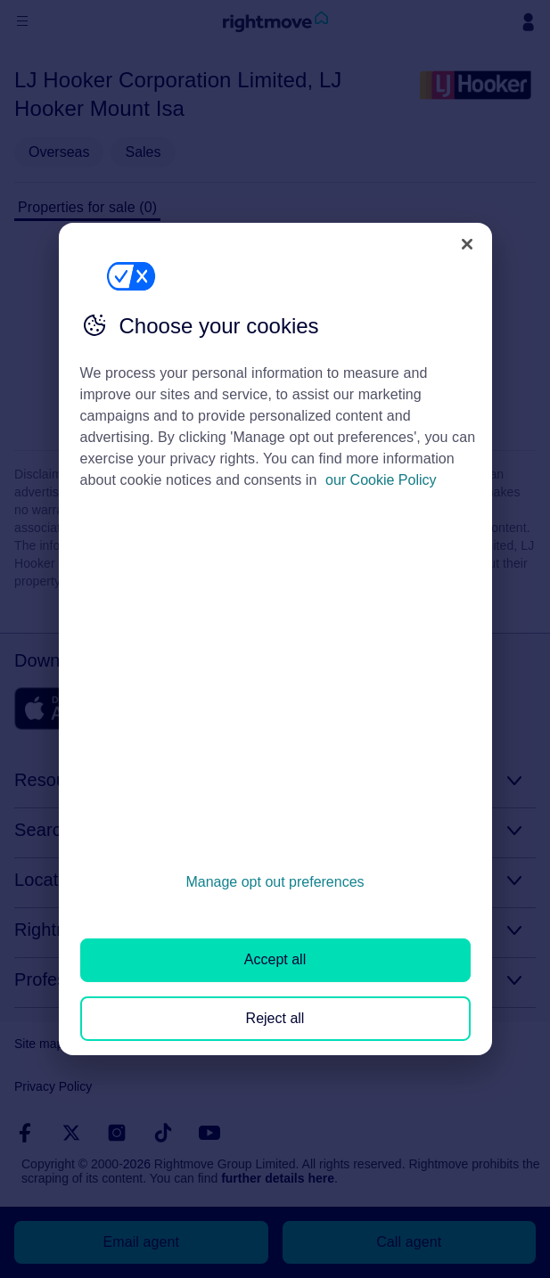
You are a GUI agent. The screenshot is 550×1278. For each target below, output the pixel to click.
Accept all (275, 959)
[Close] (467, 244)
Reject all (275, 1018)
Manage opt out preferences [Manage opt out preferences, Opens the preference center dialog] (274, 881)
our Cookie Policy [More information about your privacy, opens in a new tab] (381, 479)
